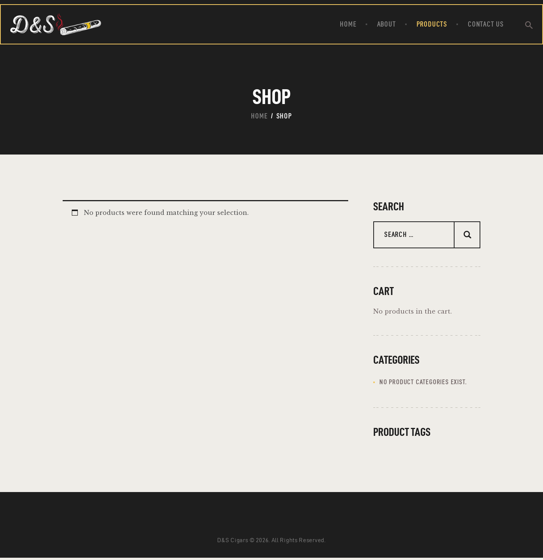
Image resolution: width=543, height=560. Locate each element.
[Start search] (529, 25)
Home (259, 116)
